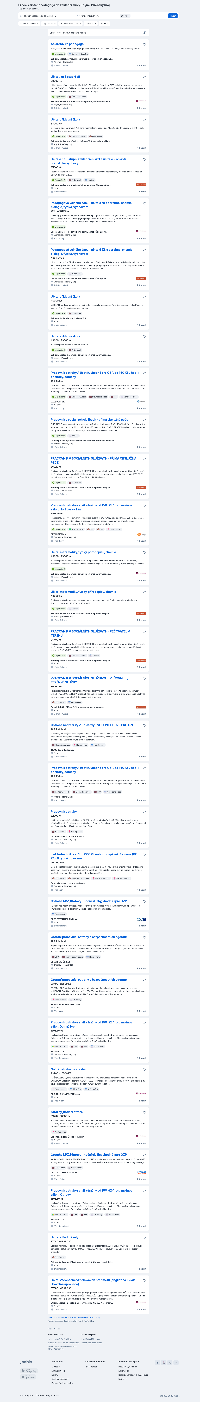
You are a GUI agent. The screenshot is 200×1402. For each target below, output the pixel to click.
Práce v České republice (62, 1383)
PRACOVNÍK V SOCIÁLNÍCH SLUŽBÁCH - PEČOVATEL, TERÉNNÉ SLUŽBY (89, 680)
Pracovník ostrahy (64, 811)
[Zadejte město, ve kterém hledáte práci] (103, 15)
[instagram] (163, 1362)
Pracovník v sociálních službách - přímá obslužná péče (89, 419)
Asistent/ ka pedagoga (67, 44)
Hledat (173, 16)
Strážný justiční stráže (67, 1112)
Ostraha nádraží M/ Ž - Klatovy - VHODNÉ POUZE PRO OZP (92, 725)
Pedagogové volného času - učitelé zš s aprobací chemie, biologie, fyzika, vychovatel (91, 205)
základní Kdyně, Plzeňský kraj (59, 1339)
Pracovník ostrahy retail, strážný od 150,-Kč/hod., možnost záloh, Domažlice (92, 1024)
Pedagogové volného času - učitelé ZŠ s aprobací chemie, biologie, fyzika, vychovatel (92, 252)
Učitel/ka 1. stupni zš (65, 77)
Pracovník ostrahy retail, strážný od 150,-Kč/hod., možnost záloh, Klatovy (92, 1192)
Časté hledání (55, 1329)
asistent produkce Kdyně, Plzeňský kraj (63, 1343)
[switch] (145, 32)
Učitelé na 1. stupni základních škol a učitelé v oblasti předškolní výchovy (88, 161)
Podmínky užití (26, 1395)
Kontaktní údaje (58, 1371)
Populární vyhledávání (127, 1366)
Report (141, 65)
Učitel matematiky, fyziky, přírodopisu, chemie (83, 552)
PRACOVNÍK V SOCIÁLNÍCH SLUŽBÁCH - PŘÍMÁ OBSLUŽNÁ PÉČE (93, 460)
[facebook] (157, 1362)
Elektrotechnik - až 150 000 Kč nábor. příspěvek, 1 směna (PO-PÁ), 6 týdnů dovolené (95, 856)
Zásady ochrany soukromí (47, 1395)
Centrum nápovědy (60, 1379)
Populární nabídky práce (91, 1339)
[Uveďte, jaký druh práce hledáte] (46, 15)
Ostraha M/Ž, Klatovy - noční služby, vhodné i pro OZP (89, 901)
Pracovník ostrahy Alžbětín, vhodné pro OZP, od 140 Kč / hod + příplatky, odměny (95, 375)
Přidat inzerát (91, 1366)
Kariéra (55, 1375)
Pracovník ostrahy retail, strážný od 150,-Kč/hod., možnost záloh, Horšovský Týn (92, 507)
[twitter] (169, 1362)
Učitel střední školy (64, 1237)
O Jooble (56, 1366)
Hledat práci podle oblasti (92, 1343)
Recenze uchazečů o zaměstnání (133, 1375)
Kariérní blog (123, 1371)
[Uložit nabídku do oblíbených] (144, 44)
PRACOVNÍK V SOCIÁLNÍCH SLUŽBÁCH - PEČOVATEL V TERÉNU (90, 633)
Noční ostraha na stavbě (68, 1069)
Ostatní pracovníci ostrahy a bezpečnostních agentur (89, 937)
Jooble (176, 1396)
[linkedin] (176, 1362)
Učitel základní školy (65, 119)
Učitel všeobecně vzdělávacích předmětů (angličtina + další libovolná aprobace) (93, 1282)
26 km (125, 15)
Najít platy (122, 1379)
